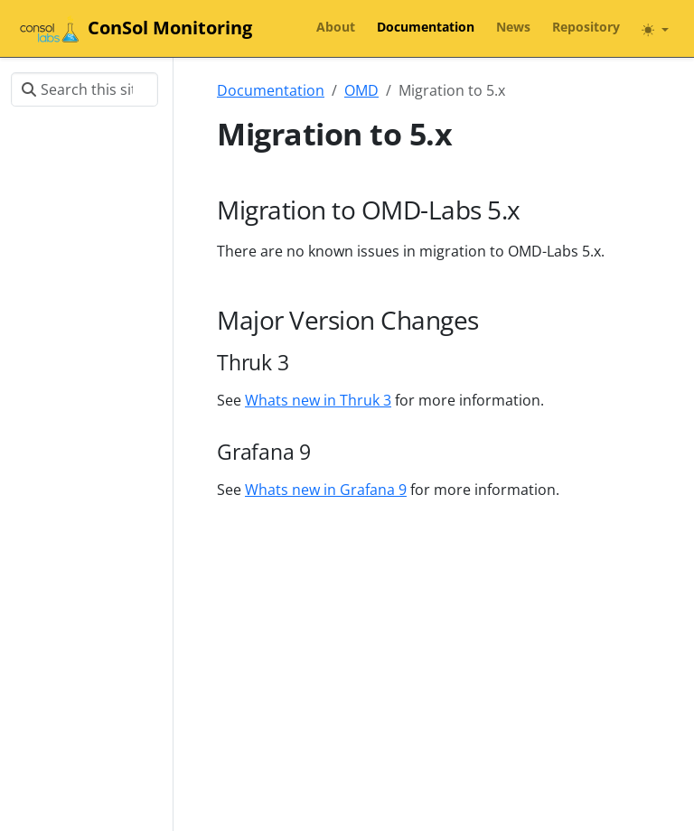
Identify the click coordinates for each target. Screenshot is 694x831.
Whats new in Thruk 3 (318, 400)
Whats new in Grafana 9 (326, 490)
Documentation (270, 90)
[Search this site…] (84, 89)
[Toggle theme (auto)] (655, 30)
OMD (361, 90)
